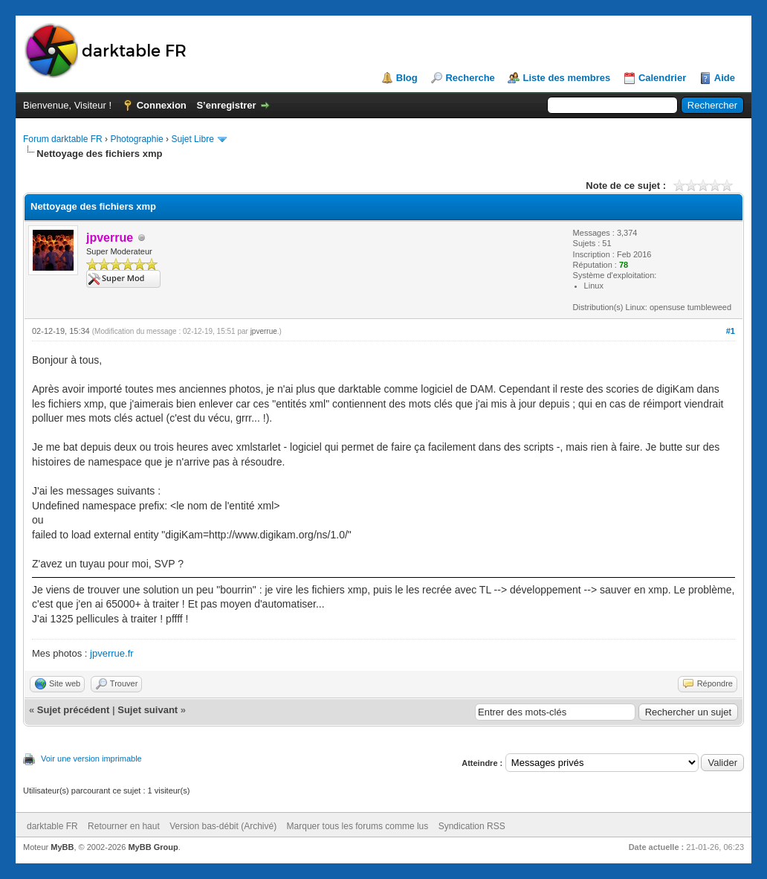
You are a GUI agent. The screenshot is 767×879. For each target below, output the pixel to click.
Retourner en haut (124, 826)
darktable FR (52, 826)
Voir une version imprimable (91, 758)
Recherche (469, 77)
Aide (724, 77)
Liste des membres (566, 77)
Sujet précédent (73, 709)
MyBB (62, 847)
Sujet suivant (147, 709)
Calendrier (662, 77)
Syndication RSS (471, 826)
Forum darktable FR (63, 139)
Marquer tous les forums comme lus (358, 826)
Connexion (162, 105)
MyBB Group (153, 847)
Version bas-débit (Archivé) (222, 826)
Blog (407, 77)
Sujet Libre (192, 139)
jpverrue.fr (112, 653)
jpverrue (263, 331)
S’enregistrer (226, 105)
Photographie (136, 139)
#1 (730, 330)
